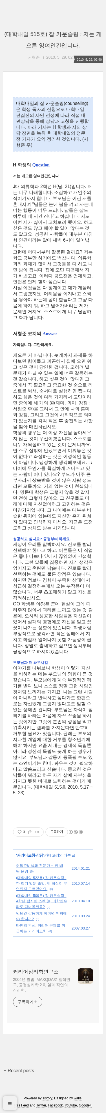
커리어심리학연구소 (36, 972)
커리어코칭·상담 (30, 855)
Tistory (47, 1098)
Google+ (85, 1105)
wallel (78, 1098)
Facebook (55, 1105)
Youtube (71, 1105)
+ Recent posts (19, 1070)
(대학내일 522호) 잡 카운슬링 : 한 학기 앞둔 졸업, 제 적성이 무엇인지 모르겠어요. (41, 883)
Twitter (41, 1105)
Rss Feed (21, 1105)
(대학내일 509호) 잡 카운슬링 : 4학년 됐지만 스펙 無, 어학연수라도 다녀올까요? (41, 901)
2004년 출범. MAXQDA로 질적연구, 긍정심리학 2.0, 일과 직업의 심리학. (41, 984)
